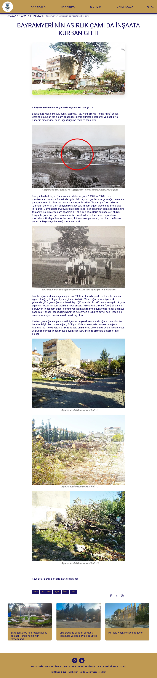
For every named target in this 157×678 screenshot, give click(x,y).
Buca (36, 591)
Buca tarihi (46, 591)
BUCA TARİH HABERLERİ (32, 16)
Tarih (73, 591)
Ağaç (57, 591)
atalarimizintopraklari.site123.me (59, 578)
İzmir (65, 591)
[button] (148, 7)
